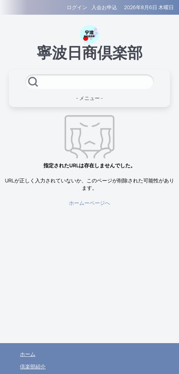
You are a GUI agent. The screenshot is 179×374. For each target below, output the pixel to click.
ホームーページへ (89, 203)
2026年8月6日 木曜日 (149, 7)
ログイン (77, 7)
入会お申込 (104, 7)
